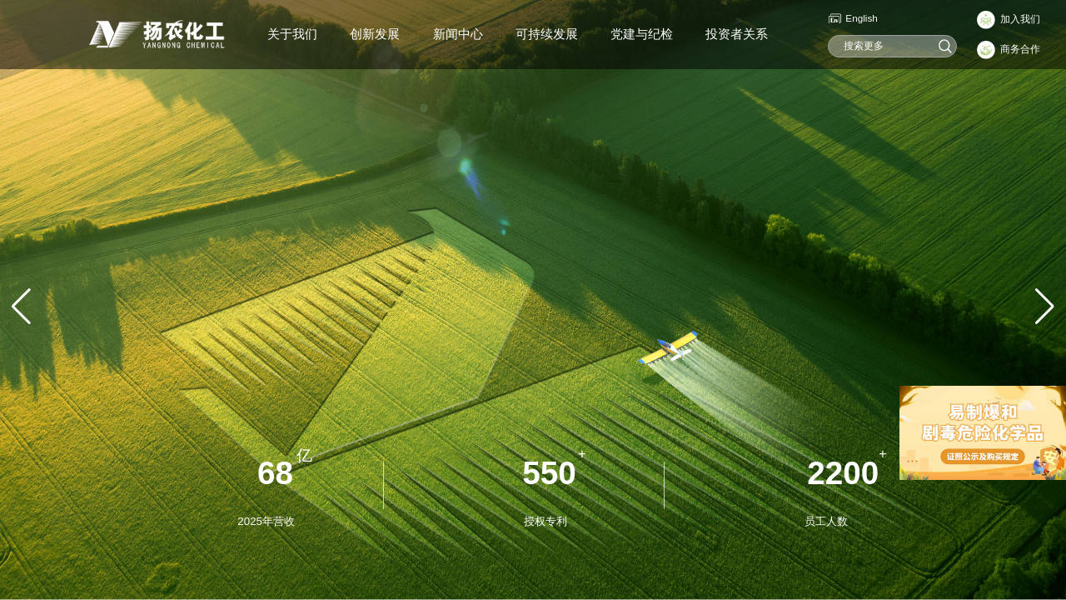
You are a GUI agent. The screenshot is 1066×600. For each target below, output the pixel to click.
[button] (1045, 307)
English (861, 17)
